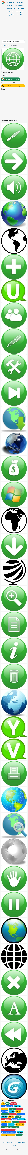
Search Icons (6, 41)
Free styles (20, 12)
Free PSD (19, 15)
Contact (14, 1145)
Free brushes (10, 12)
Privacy (19, 1142)
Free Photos (19, 3)
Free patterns (10, 15)
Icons (7, 45)
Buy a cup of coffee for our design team (13, 86)
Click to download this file (10, 79)
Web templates (11, 8)
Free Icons (21, 8)
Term (14, 1142)
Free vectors (10, 3)
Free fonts (9, 5)
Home (3, 45)
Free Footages (19, 5)
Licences (9, 1142)
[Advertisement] (14, 28)
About (24, 1142)
